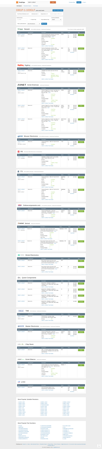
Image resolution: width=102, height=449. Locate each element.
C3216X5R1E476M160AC (46, 427)
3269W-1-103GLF (66, 402)
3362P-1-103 (21, 407)
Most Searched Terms (35, 444)
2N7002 (42, 437)
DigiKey (34, 65)
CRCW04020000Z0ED (45, 433)
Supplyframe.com (56, 447)
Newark (34, 29)
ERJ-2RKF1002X (44, 435)
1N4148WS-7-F (66, 431)
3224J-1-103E (66, 409)
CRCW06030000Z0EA (23, 433)
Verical (29, 223)
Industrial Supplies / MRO (56, 14)
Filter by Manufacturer (21, 23)
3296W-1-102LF (44, 412)
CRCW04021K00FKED (23, 430)
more (53, 36)
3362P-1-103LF (44, 413)
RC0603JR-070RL (44, 438)
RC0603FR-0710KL (45, 434)
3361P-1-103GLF (21, 34)
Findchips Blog (72, 2)
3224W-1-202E (44, 410)
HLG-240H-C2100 (66, 425)
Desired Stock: (22, 19)
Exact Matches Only (44, 19)
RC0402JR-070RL (44, 428)
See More (72, 52)
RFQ (81, 105)
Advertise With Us (51, 445)
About (29, 444)
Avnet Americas (33, 85)
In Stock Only (32, 19)
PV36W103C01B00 (45, 404)
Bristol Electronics (29, 255)
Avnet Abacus (32, 359)
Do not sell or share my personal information (78, 444)
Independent (44, 14)
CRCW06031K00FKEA (67, 435)
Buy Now (81, 34)
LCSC (22, 382)
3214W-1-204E (44, 409)
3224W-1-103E (22, 402)
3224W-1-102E (22, 410)
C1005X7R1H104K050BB (46, 425)
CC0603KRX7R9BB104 (68, 433)
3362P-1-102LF (22, 409)
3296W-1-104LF (22, 406)
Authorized (35, 14)
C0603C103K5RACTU (23, 438)
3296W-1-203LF (44, 403)
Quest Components (28, 278)
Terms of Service (57, 444)
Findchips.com (20, 2)
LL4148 (64, 438)
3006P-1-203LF (66, 403)
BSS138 (20, 434)
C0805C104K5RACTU (45, 430)
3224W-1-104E (22, 413)
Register (79, 2)
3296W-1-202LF (66, 412)
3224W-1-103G (66, 404)
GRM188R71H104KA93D (68, 428)
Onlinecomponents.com (39, 205)
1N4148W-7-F (66, 430)
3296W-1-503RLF (66, 406)
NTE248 (20, 425)
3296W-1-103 (66, 410)
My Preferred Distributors (23, 14)
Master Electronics (39, 326)
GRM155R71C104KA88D (24, 431)
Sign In (84, 2)
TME (32, 311)
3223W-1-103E (44, 415)
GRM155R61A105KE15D (24, 437)
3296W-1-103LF (44, 402)
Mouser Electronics (38, 136)
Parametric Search (43, 444)
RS (30, 151)
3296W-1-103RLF (22, 412)
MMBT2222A (65, 434)
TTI (31, 171)
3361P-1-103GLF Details (57, 10)
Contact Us (24, 444)
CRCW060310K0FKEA (23, 428)
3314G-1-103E (44, 407)
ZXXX (64, 427)
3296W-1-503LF (22, 403)
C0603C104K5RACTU (45, 431)
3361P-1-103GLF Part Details (47, 45)
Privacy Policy (50, 444)
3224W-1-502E (44, 406)
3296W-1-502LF (22, 404)
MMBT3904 (21, 427)
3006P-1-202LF (22, 415)
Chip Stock (26, 344)
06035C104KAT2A (67, 437)
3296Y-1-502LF (66, 413)
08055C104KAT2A (22, 435)
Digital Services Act (64, 444)
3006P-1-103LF (66, 407)
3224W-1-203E (66, 415)
